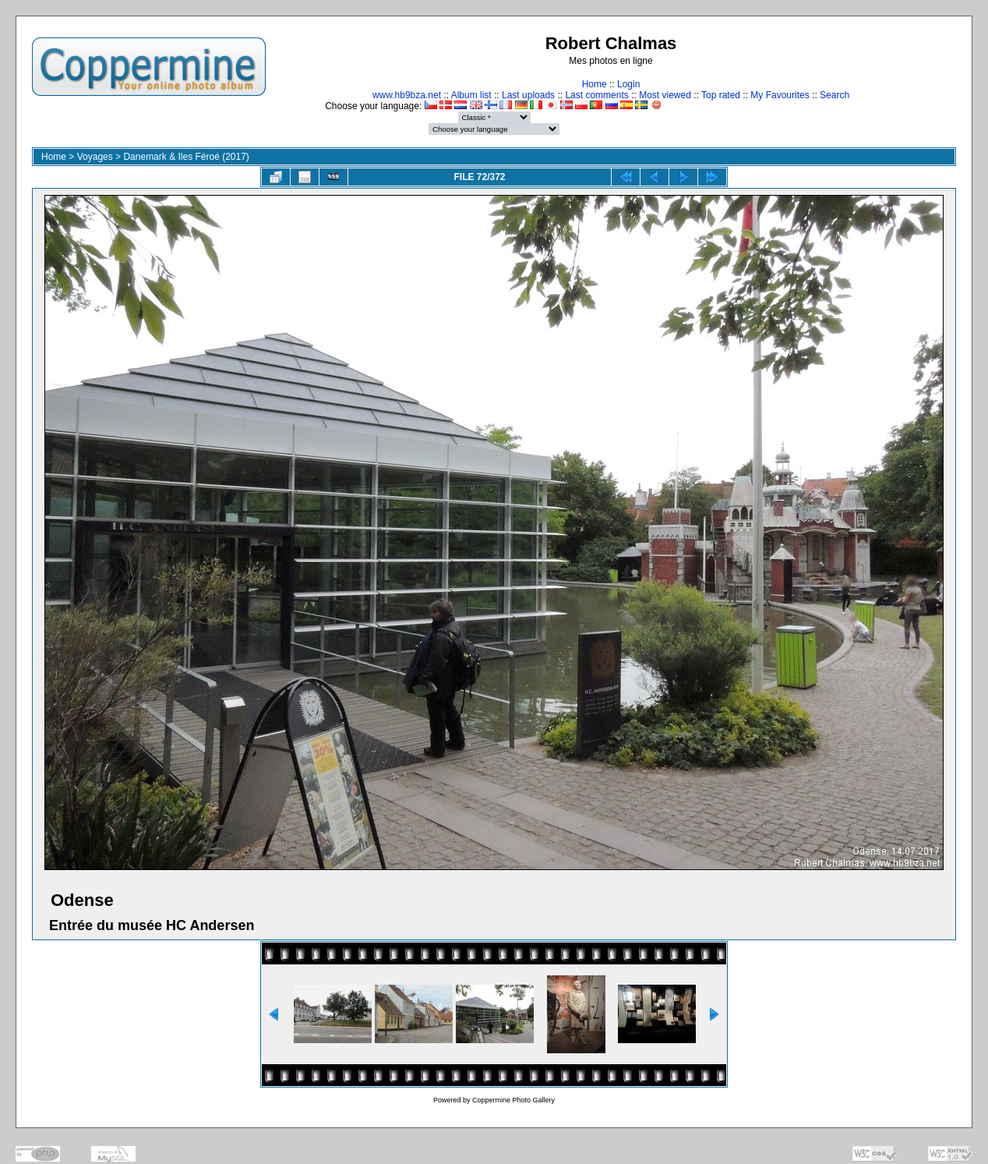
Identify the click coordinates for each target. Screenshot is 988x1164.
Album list (471, 95)
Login (628, 84)
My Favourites (779, 95)
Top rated (720, 95)
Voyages (95, 156)
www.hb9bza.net (406, 95)
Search (834, 95)
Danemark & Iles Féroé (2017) (186, 156)
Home (594, 84)
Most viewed (665, 95)
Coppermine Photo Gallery (513, 1100)
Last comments (596, 95)
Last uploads (528, 95)
